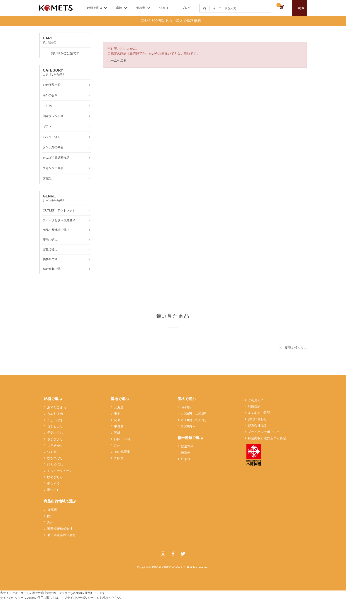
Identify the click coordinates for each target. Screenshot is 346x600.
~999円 (186, 407)
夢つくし (53, 490)
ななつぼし (55, 458)
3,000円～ (188, 426)
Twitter (183, 553)
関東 (117, 420)
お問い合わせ (257, 419)
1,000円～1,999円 (193, 413)
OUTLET (165, 8)
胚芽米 (185, 459)
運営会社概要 (257, 425)
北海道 (119, 407)
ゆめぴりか (55, 477)
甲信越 (119, 426)
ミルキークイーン (60, 471)
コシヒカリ (55, 426)
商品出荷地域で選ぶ (60, 501)
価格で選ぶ (187, 399)
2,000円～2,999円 (193, 420)
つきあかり (55, 445)
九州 (50, 522)
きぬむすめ (55, 413)
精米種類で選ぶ (190, 438)
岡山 (50, 516)
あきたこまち (56, 407)
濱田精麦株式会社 (60, 528)
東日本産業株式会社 (61, 535)
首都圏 (52, 509)
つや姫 (52, 452)
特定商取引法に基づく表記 (267, 438)
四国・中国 (122, 439)
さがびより (55, 439)
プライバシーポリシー (264, 432)
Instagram (163, 553)
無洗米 (185, 452)
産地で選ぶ (120, 399)
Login (300, 8)
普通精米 (187, 446)
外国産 (119, 458)
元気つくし (55, 432)
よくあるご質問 (259, 413)
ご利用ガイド (257, 400)
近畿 (117, 432)
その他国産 (122, 452)
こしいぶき (55, 420)
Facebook (173, 553)
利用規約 (254, 406)
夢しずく (53, 483)
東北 (117, 413)
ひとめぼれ (55, 464)
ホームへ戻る (117, 60)
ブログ (186, 8)
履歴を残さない (296, 348)
